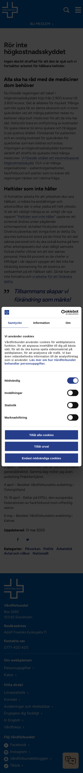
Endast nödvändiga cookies (41, 458)
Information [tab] (41, 322)
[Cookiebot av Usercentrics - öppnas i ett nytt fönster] (61, 312)
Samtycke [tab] (15, 322)
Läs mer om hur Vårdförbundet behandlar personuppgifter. (40, 361)
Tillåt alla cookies (41, 434)
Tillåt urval (41, 446)
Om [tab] (68, 322)
